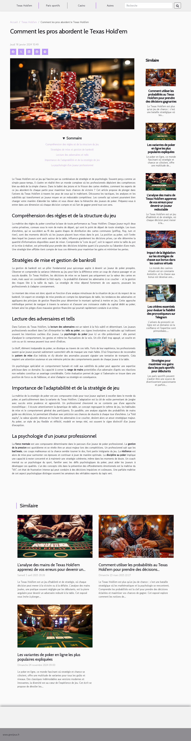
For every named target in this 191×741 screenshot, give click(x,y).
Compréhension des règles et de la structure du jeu (72, 144)
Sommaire (74, 138)
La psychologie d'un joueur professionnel (72, 165)
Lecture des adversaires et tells (72, 155)
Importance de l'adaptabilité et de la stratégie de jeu (72, 160)
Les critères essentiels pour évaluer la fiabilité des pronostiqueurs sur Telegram (161, 312)
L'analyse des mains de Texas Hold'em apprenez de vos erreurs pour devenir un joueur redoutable (161, 202)
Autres (110, 5)
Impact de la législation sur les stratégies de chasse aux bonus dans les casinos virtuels (161, 258)
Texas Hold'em (24, 5)
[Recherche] (148, 5)
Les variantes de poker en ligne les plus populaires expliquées (161, 148)
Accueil (14, 22)
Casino (81, 5)
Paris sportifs (53, 5)
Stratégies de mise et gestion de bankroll (72, 149)
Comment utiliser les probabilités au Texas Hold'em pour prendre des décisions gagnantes (161, 96)
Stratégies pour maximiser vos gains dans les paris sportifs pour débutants (161, 366)
